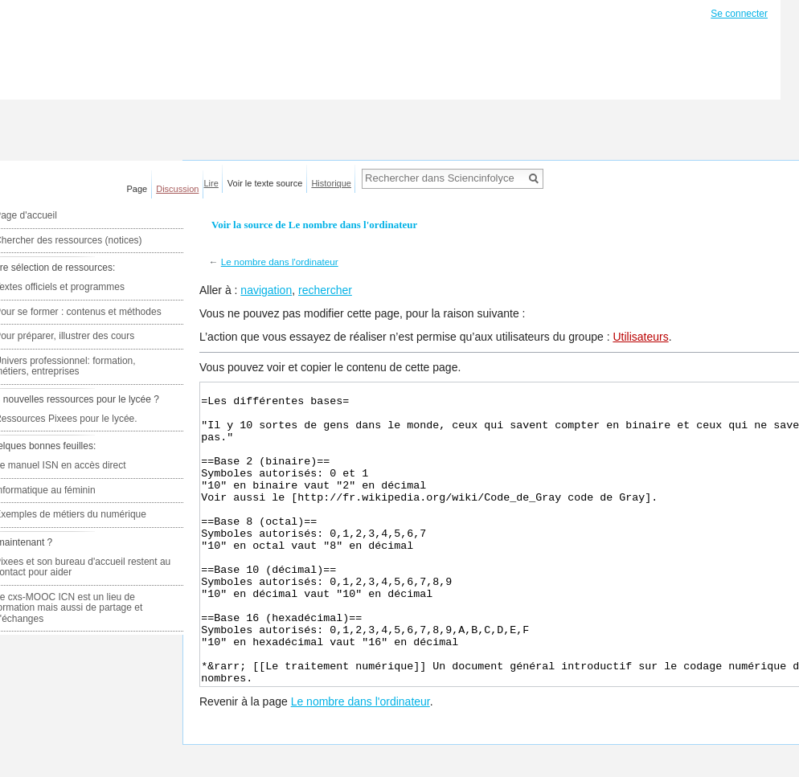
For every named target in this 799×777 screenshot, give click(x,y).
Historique (331, 183)
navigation (266, 290)
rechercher (325, 290)
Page (137, 189)
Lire (211, 183)
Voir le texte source (265, 183)
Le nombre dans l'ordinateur (279, 261)
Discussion (177, 189)
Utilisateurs (640, 336)
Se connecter (739, 13)
